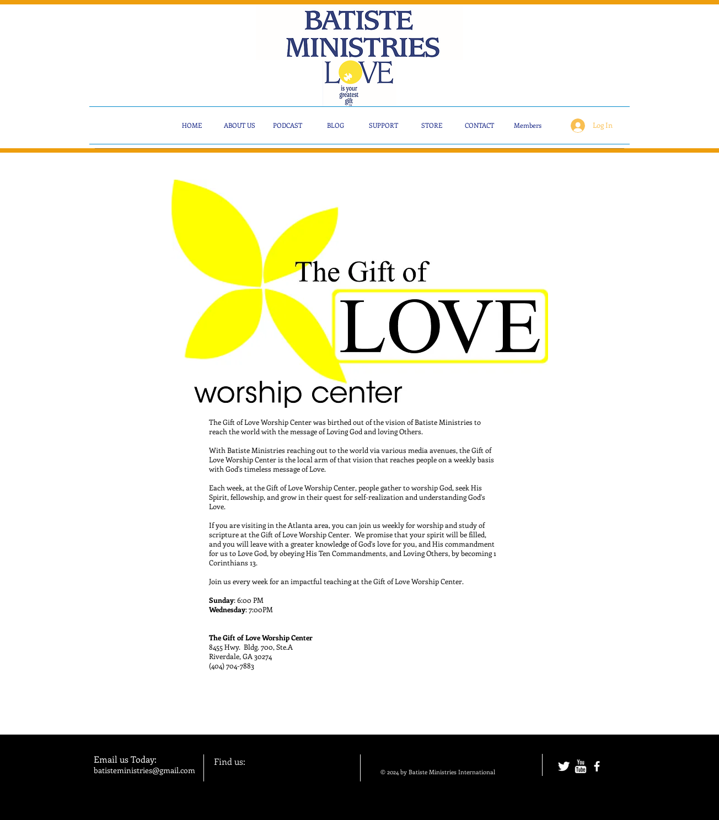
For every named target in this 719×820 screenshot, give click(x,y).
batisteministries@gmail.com (144, 770)
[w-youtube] (580, 766)
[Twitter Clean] (564, 766)
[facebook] (597, 766)
